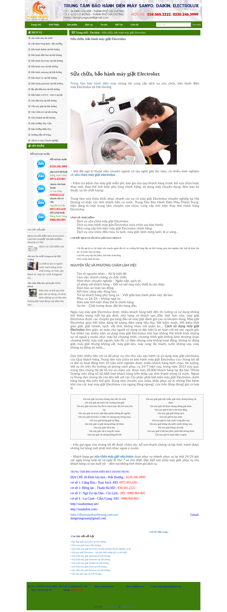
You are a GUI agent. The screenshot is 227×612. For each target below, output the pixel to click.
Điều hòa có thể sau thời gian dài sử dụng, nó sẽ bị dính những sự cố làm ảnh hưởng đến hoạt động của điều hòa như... (46, 297)
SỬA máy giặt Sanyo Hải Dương (86, 545)
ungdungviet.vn (127, 606)
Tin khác (95, 32)
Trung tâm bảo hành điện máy (93, 83)
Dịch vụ (89, 24)
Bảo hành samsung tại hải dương (46, 72)
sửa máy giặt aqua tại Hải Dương (86, 574)
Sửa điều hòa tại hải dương (44, 100)
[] (153, 532)
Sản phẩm (72, 24)
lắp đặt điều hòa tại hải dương (45, 89)
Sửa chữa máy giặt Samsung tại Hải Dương (91, 556)
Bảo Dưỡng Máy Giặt (41, 123)
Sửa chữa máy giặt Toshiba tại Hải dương (90, 563)
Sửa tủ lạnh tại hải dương (43, 117)
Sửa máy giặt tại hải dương (44, 106)
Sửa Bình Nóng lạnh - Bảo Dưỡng (46, 44)
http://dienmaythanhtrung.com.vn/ (94, 514)
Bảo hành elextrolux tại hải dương (47, 61)
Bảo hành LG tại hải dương (44, 78)
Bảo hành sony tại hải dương (44, 66)
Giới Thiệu (54, 24)
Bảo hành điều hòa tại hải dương (46, 55)
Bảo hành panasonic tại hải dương (47, 83)
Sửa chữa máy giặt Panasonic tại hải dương (91, 559)
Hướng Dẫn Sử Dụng (41, 135)
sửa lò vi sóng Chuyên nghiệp (44, 140)
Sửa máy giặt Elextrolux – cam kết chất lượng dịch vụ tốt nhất (99, 552)
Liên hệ (134, 24)
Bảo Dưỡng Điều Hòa (41, 129)
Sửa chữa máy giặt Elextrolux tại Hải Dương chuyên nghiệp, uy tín (101, 549)
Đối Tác (119, 24)
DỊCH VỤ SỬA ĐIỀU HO (51, 246)
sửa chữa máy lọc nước (42, 38)
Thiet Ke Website (110, 606)
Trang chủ (36, 24)
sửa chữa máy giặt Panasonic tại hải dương (91, 570)
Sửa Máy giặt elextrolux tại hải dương (89, 542)
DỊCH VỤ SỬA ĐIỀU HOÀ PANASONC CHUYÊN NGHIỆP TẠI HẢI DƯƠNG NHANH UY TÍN (46, 239)
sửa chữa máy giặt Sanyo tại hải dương (89, 566)
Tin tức (103, 24)
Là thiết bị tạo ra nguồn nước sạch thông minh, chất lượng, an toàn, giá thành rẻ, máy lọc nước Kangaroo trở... (45, 270)
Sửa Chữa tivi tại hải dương (44, 112)
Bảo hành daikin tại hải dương (45, 49)
